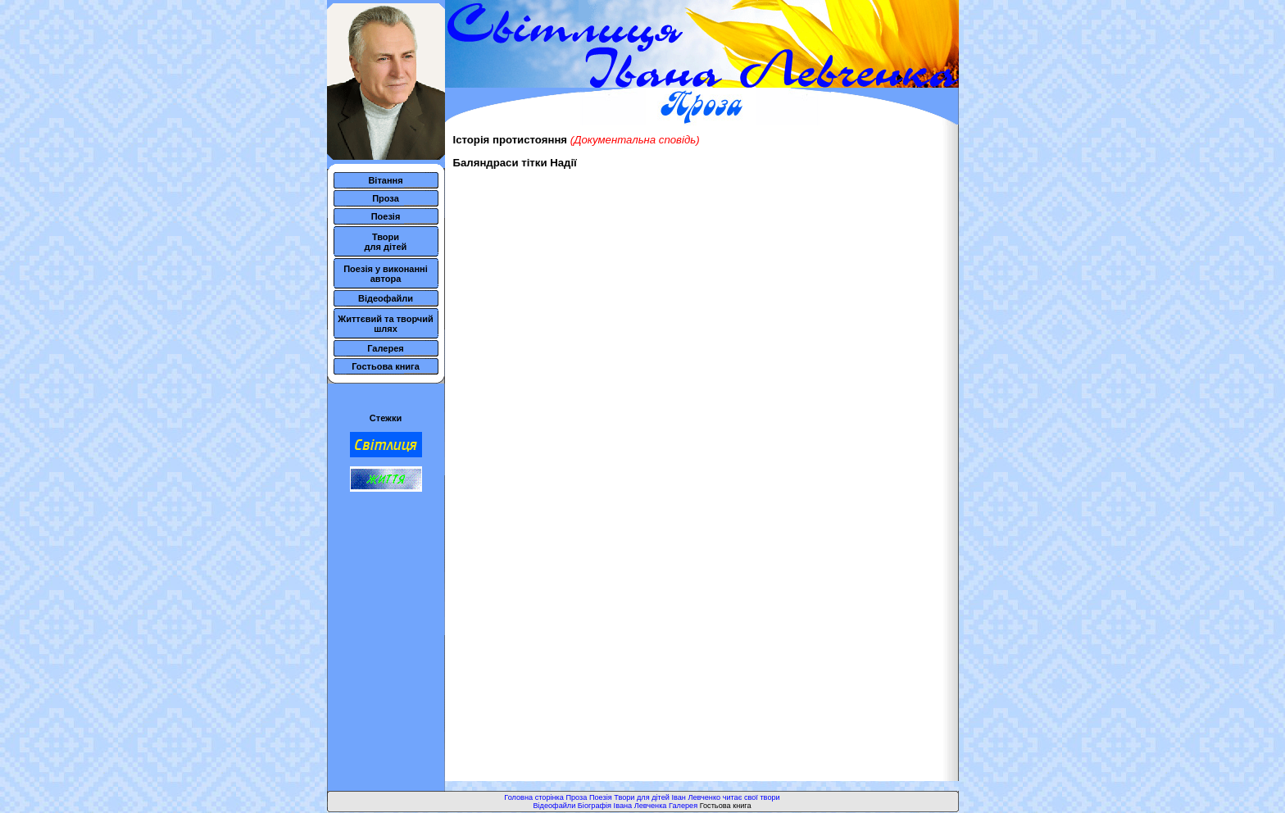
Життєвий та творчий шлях (386, 324)
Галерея (385, 348)
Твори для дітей (386, 242)
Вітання (385, 180)
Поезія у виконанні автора (385, 274)
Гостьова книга (386, 366)
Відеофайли (385, 298)
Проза (385, 198)
